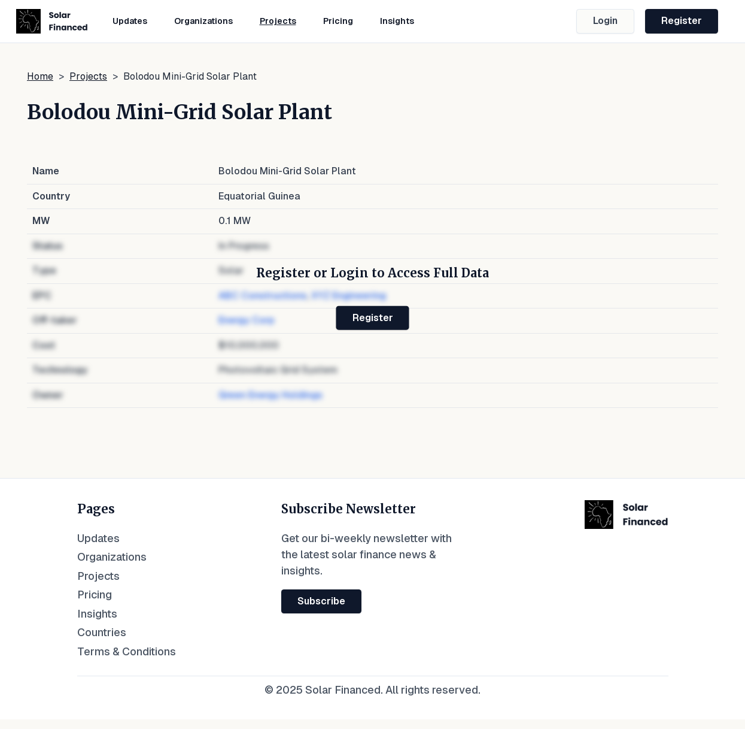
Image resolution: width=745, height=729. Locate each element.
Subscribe (321, 601)
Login (605, 20)
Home (40, 76)
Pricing (338, 21)
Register (681, 20)
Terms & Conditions (126, 651)
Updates (129, 21)
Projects (278, 21)
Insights (397, 21)
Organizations (203, 21)
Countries (101, 632)
